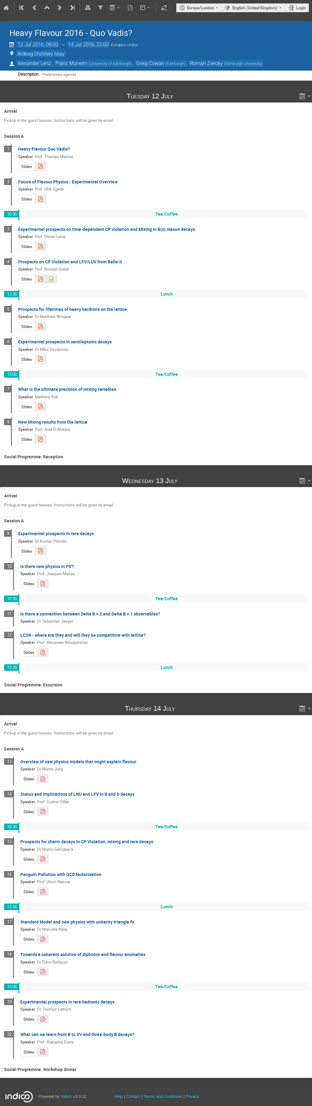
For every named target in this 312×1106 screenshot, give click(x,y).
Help (119, 1096)
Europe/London (200, 8)
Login (301, 8)
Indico (66, 1096)
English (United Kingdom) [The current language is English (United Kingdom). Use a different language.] (254, 8)
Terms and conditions (163, 1096)
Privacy (192, 1096)
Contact (133, 1096)
